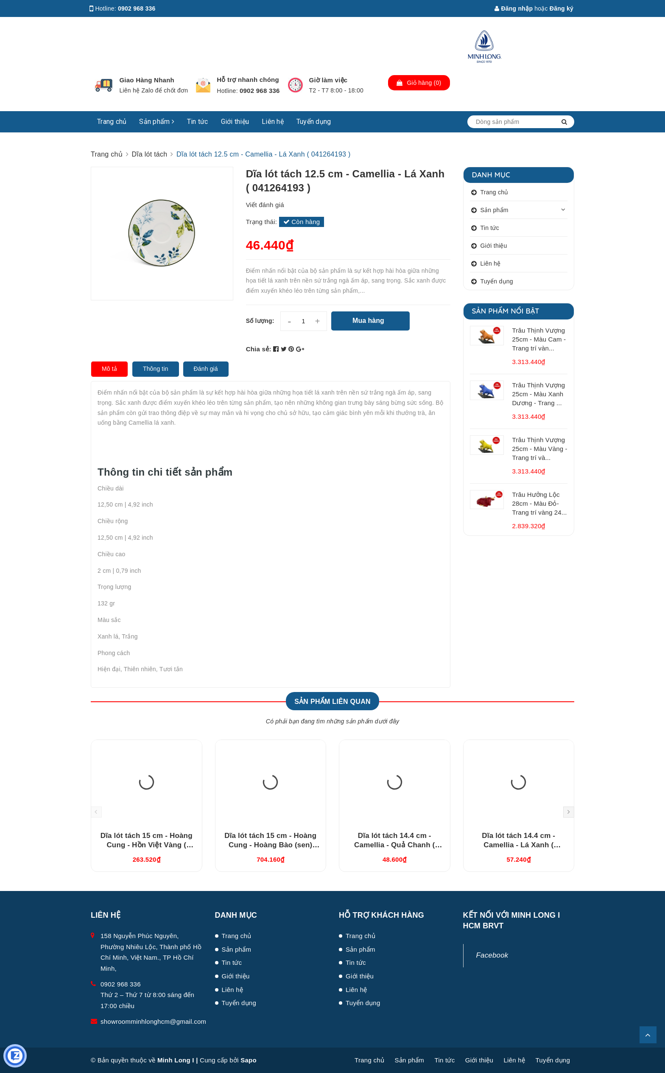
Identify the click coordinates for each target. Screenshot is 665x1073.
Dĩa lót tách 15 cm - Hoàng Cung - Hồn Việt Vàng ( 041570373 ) (147, 845)
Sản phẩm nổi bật (505, 310)
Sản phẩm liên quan (332, 701)
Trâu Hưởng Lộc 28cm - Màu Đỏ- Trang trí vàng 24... (539, 503)
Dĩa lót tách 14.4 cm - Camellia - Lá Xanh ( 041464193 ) (518, 845)
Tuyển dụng (313, 122)
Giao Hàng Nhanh (146, 80)
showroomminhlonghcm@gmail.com (153, 1021)
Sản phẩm (156, 122)
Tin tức (197, 122)
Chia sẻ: (258, 349)
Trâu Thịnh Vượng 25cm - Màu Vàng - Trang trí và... (539, 448)
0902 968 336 (137, 8)
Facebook (492, 955)
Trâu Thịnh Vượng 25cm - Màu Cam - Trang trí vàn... (539, 339)
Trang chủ (111, 122)
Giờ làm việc (328, 80)
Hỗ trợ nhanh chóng (248, 79)
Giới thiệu (235, 122)
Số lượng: (260, 320)
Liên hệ (273, 122)
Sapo (248, 1060)
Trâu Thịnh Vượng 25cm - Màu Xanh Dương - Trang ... (538, 393)
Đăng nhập (514, 8)
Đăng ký (561, 8)
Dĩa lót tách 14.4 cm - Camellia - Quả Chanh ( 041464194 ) (394, 845)
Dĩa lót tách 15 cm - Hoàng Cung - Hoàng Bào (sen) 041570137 (270, 845)
